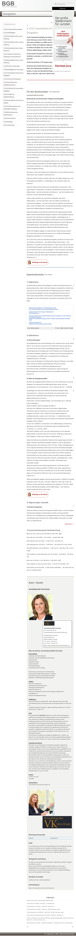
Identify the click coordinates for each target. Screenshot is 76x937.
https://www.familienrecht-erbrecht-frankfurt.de (56, 645)
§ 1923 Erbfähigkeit (9, 33)
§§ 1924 (62, 387)
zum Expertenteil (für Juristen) (35, 95)
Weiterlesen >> (69, 524)
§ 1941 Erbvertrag (9, 125)
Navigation (9, 14)
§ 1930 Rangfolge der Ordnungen (14, 69)
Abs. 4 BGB (43, 429)
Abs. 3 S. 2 (32, 429)
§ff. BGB (50, 346)
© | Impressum (49, 934)
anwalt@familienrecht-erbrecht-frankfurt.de (55, 632)
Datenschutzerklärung (67, 934)
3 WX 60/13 (50, 544)
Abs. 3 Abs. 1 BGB (40, 413)
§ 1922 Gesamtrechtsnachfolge (13, 29)
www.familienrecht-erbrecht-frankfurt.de (39, 784)
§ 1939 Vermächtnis (10, 118)
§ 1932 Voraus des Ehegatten (12, 79)
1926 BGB (69, 387)
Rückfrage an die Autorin (37, 262)
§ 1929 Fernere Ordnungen (12, 66)
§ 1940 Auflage (8, 122)
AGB (57, 934)
